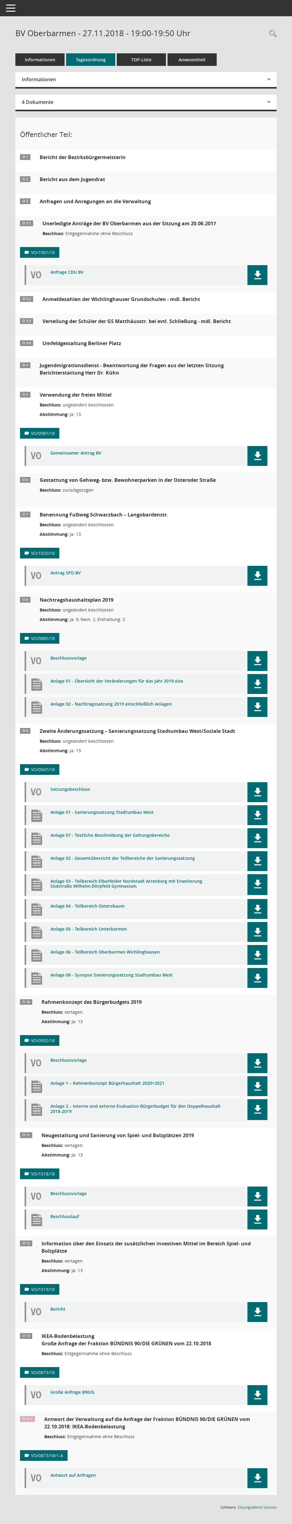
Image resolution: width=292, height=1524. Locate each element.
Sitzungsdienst (257, 1507)
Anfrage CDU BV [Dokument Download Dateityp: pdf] (67, 272)
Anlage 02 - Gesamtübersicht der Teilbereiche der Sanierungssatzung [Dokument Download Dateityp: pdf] (122, 858)
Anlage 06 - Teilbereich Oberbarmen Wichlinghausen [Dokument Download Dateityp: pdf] (105, 952)
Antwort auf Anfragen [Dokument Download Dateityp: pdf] (73, 1475)
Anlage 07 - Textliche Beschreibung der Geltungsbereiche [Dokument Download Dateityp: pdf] (110, 835)
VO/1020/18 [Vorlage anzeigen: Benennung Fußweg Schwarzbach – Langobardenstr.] (43, 553)
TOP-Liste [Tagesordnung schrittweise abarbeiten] (141, 60)
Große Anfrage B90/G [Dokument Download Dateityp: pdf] (72, 1392)
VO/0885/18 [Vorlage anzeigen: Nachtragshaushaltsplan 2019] (43, 638)
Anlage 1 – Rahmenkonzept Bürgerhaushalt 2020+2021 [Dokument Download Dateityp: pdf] (107, 1083)
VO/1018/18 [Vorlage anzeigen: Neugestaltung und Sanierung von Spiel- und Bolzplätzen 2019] (43, 1174)
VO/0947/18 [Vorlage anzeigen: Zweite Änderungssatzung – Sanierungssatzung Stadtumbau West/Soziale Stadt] (43, 769)
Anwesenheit (192, 60)
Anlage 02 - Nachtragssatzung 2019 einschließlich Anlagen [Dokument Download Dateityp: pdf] (111, 704)
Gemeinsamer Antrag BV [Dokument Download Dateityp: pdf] (75, 453)
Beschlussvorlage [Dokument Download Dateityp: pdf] (68, 658)
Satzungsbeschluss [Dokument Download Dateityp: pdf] (70, 789)
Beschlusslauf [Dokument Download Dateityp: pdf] (64, 1216)
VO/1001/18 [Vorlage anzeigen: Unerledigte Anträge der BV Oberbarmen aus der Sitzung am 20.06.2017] (43, 252)
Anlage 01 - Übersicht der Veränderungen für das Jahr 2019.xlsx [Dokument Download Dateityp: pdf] (116, 681)
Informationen (40, 60)
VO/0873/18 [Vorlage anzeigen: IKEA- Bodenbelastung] (43, 1372)
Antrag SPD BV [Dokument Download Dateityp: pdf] (65, 573)
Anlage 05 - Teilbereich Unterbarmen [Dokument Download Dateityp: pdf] (88, 929)
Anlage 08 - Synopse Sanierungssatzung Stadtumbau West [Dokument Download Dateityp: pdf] (111, 975)
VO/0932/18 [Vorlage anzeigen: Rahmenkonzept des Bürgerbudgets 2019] (43, 1040)
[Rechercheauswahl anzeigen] (271, 34)
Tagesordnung (91, 60)
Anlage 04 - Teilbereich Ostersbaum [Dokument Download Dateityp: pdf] (87, 906)
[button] (257, 275)
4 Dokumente (37, 102)
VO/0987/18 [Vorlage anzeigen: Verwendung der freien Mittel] (43, 433)
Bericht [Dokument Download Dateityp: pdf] (57, 1309)
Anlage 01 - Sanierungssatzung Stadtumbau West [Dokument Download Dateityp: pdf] (102, 812)
